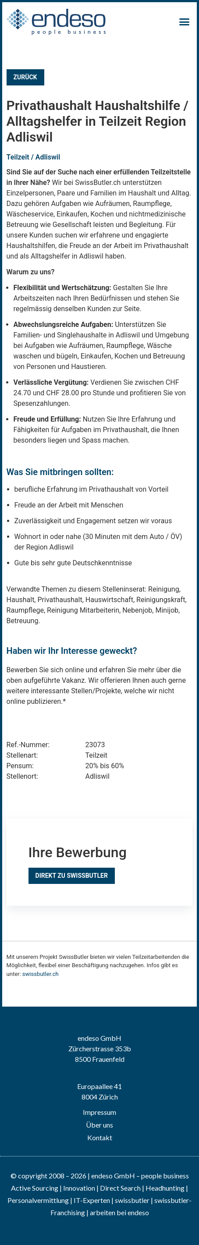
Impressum (99, 1112)
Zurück (25, 77)
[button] (184, 22)
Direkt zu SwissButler (72, 875)
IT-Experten (91, 1200)
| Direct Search (118, 1188)
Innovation (79, 1188)
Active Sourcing (35, 1188)
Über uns (99, 1125)
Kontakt (99, 1137)
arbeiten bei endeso (119, 1212)
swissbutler (132, 1200)
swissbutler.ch (40, 974)
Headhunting (165, 1188)
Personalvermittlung (38, 1200)
